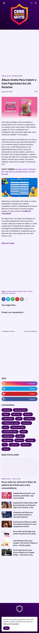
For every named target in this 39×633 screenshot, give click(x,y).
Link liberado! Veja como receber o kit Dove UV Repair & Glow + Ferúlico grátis (25, 543)
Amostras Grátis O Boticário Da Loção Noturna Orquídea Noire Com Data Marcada (19, 171)
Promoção (12, 293)
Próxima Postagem (30, 331)
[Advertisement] (19, 52)
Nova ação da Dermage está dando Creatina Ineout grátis (24, 532)
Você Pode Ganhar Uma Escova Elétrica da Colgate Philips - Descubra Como (23, 552)
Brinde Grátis (22, 291)
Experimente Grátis (10, 432)
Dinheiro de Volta (18, 427)
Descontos (26, 423)
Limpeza (20, 436)
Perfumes (30, 440)
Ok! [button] (6, 628)
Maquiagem (8, 440)
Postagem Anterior (9, 331)
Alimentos (7, 410)
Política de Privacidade (11, 624)
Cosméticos (29, 419)
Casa (19, 419)
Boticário (28, 414)
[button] (4, 3)
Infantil (30, 291)
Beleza (6, 414)
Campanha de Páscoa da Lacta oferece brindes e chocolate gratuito (23, 514)
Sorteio (6, 449)
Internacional (8, 436)
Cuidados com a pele (11, 423)
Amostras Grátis (17, 76)
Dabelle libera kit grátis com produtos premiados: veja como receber (24, 495)
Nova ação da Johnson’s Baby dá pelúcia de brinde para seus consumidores (19, 485)
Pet (5, 445)
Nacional (4, 293)
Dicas (5, 427)
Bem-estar (16, 414)
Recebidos (26, 445)
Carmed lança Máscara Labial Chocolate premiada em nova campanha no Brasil (24, 524)
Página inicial (6, 76)
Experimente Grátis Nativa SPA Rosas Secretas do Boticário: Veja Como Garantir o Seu (25, 505)
